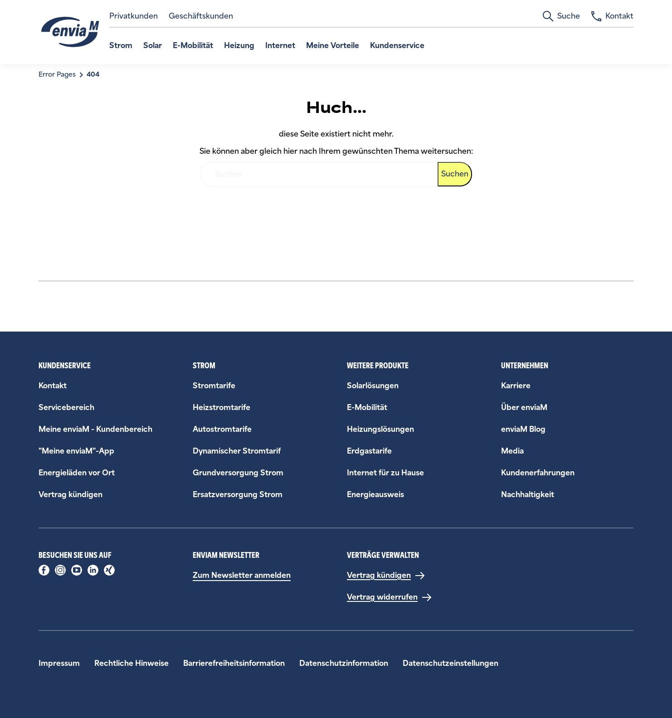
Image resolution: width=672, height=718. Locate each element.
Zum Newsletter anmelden (242, 575)
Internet (280, 45)
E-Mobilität (193, 45)
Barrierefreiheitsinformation (234, 663)
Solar (152, 45)
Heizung (239, 45)
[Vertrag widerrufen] (389, 597)
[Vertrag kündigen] (386, 575)
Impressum (59, 663)
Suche (561, 16)
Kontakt (612, 16)
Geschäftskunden (201, 16)
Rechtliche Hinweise (131, 663)
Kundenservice (397, 45)
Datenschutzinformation (343, 663)
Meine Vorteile (332, 45)
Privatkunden (133, 16)
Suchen (454, 174)
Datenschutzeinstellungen (450, 663)
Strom (120, 45)
